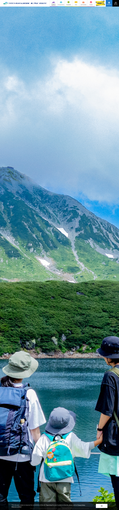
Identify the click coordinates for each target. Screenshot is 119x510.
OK (102, 506)
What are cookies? (17, 507)
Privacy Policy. (81, 505)
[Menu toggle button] (115, 3)
